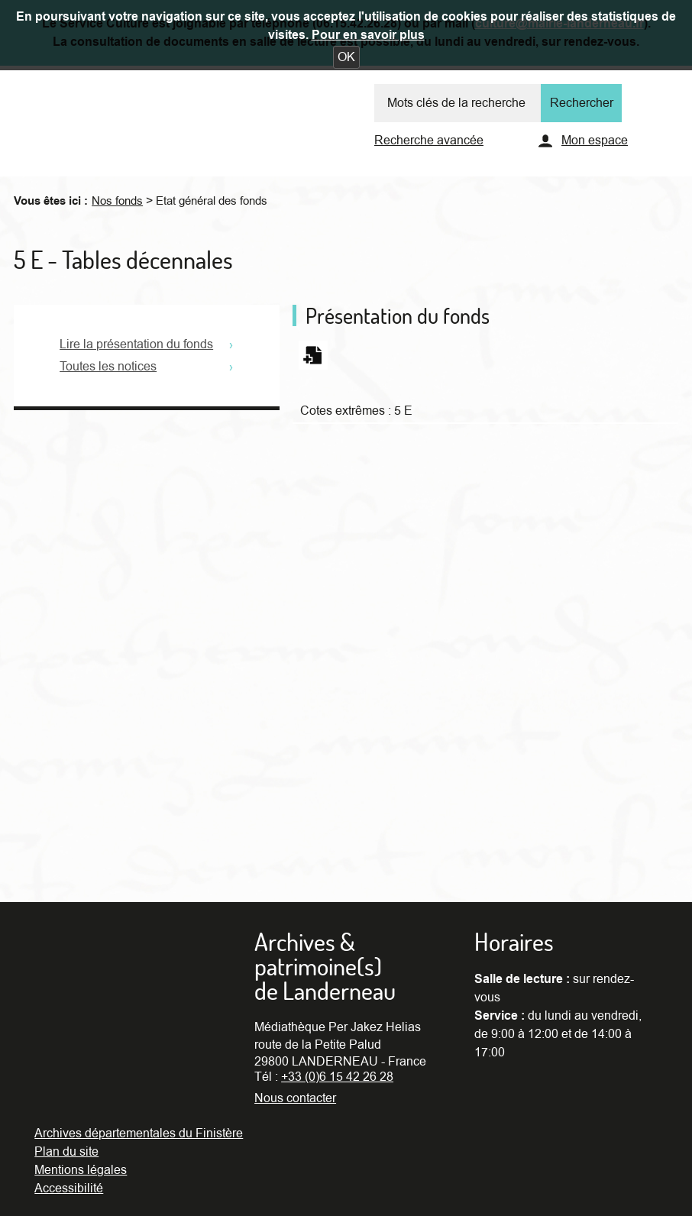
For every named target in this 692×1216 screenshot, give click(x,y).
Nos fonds (117, 201)
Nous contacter (295, 1098)
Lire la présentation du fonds (136, 344)
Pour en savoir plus (368, 35)
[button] (346, 57)
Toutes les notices (108, 366)
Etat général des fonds (211, 201)
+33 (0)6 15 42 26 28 (337, 1077)
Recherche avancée (428, 140)
